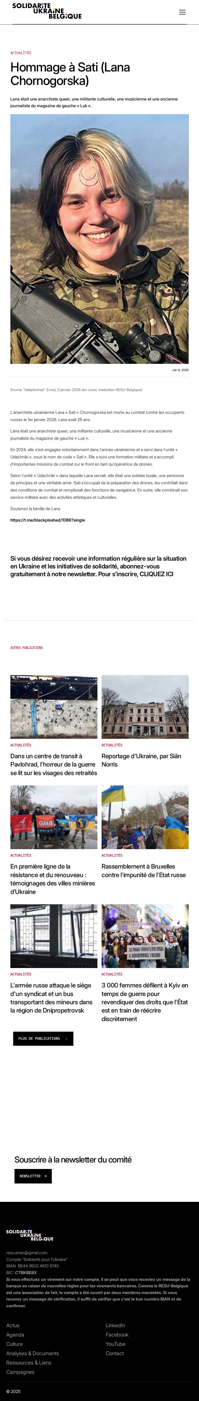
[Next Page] (43, 1038)
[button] (181, 12)
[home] (46, 12)
